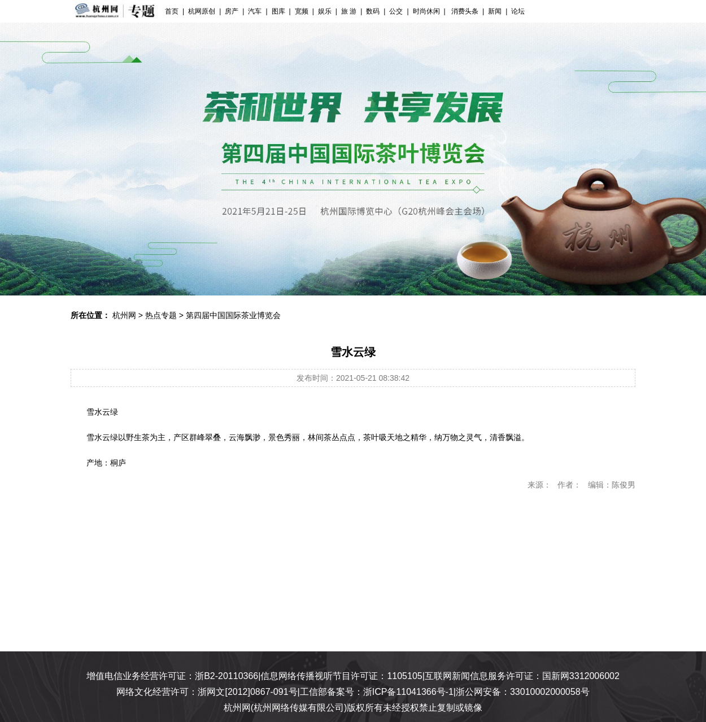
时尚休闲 (426, 11)
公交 (396, 11)
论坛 (518, 11)
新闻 (495, 11)
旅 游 (348, 11)
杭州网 (124, 315)
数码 (373, 11)
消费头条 (464, 11)
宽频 (301, 11)
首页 (171, 11)
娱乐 (325, 11)
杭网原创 (201, 11)
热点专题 (161, 315)
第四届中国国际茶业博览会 (233, 315)
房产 (231, 11)
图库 (278, 11)
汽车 (255, 11)
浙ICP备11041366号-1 (408, 692)
